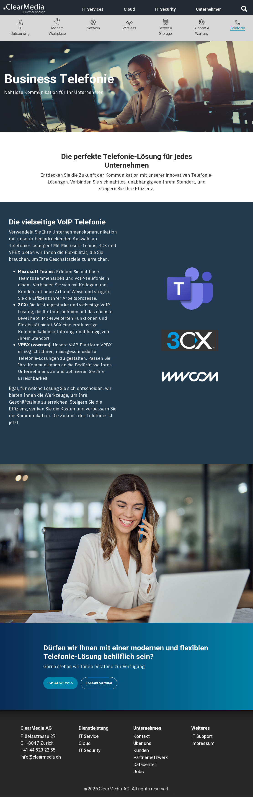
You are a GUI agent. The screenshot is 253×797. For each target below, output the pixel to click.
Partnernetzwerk (150, 757)
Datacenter (144, 764)
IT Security (165, 9)
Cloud (129, 9)
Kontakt (141, 736)
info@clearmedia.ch (41, 757)
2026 (93, 789)
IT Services (92, 9)
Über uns (142, 743)
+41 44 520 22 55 (60, 683)
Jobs (138, 771)
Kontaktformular (98, 683)
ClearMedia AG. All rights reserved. (134, 789)
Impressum (202, 743)
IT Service (89, 736)
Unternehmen (209, 9)
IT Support (202, 736)
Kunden (141, 750)
